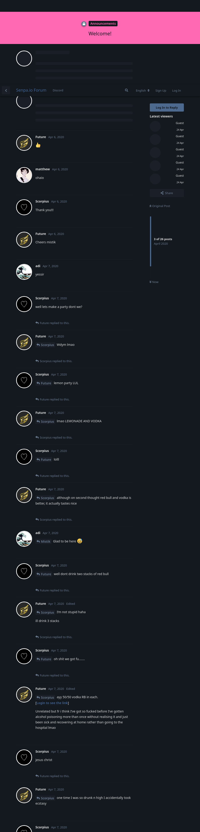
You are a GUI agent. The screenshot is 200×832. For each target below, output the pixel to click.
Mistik (45, 457)
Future (46, 299)
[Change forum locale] (142, 6)
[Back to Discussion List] (6, 6)
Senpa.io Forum (31, 5)
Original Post (160, 122)
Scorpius (47, 260)
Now (154, 198)
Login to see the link (52, 618)
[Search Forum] (126, 6)
